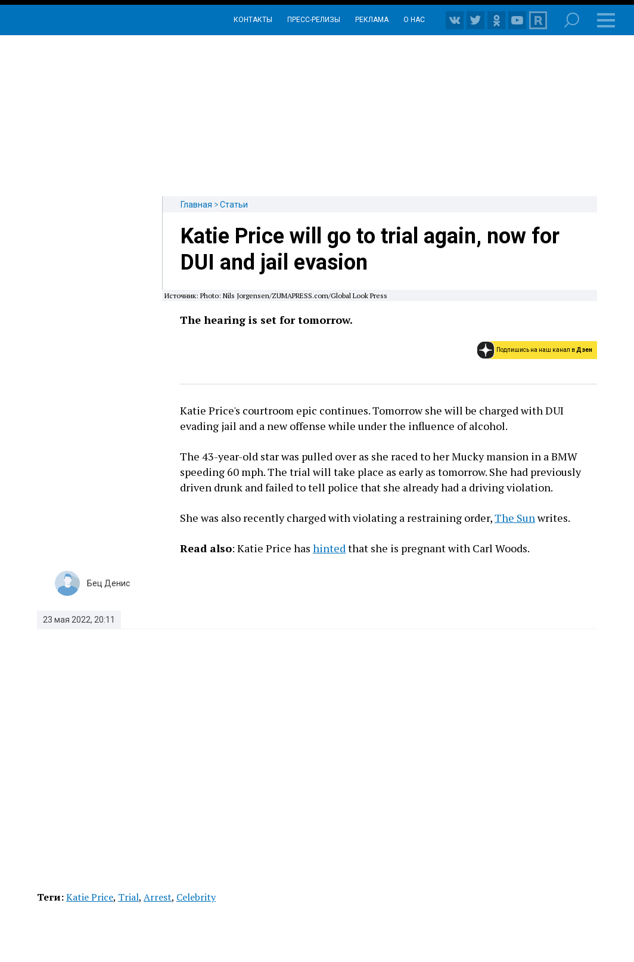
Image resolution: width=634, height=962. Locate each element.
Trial (128, 897)
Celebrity (196, 897)
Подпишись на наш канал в (544, 350)
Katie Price (89, 897)
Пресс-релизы (313, 20)
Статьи (234, 204)
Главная (196, 204)
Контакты (253, 20)
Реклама (372, 20)
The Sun (515, 518)
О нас (414, 20)
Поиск (571, 20)
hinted (329, 548)
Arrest (158, 897)
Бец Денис (108, 583)
